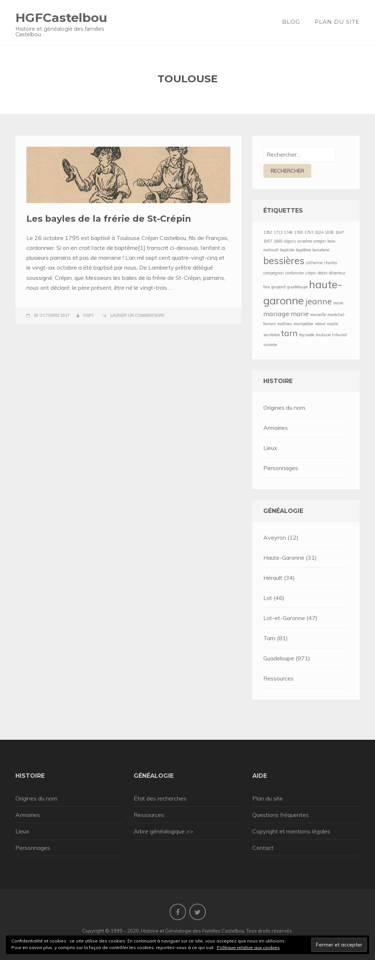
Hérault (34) (279, 577)
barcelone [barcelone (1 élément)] (320, 249)
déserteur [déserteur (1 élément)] (337, 272)
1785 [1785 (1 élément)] (298, 232)
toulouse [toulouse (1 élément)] (323, 334)
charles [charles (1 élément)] (330, 262)
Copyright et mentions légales (291, 831)
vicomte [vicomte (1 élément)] (270, 344)
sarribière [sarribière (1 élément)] (271, 334)
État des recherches (160, 798)
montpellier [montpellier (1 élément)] (303, 323)
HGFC (88, 315)
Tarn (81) (275, 638)
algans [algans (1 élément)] (290, 241)
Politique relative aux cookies (248, 947)
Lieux (270, 447)
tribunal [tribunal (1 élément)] (339, 334)
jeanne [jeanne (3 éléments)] (318, 301)
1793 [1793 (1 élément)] (308, 232)
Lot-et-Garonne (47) (290, 618)
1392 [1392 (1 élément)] (267, 232)
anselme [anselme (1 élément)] (304, 241)
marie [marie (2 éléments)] (300, 314)
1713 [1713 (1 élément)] (278, 232)
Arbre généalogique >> (163, 831)
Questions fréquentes (280, 814)
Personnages (280, 468)
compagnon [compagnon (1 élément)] (273, 272)
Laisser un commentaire (137, 315)
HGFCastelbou (61, 17)
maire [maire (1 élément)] (338, 302)
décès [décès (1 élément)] (322, 272)
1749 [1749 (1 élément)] (288, 232)
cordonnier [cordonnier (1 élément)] (294, 272)
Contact (263, 847)
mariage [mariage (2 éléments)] (276, 314)
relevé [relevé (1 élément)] (320, 323)
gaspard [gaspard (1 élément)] (278, 286)
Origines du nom (284, 407)
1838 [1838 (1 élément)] (329, 232)
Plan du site (337, 21)
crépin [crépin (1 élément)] (310, 272)
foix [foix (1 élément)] (266, 286)
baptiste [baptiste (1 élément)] (287, 249)
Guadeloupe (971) (286, 658)
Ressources (278, 678)
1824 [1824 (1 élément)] (319, 232)
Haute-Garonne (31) (290, 557)
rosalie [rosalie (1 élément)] (332, 323)
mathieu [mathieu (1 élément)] (284, 323)
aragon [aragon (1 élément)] (319, 241)
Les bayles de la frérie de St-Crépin (108, 218)
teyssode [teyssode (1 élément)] (306, 334)
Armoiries (275, 427)
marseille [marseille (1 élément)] (318, 314)
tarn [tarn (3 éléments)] (289, 333)
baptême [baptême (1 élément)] (303, 249)
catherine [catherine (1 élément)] (314, 262)
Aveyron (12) (280, 537)
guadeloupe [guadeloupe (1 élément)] (297, 286)
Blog (291, 21)
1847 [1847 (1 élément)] (339, 232)
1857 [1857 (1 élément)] (267, 241)
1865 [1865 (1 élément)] (278, 241)
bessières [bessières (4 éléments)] (283, 261)
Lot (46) (274, 597)
